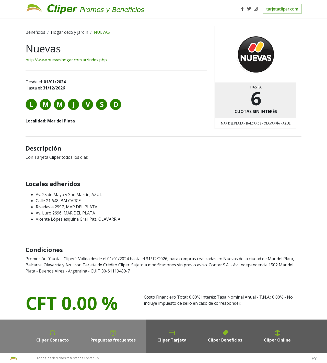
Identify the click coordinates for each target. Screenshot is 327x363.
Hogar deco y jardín (69, 32)
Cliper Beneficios (225, 340)
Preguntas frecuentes (113, 340)
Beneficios (35, 32)
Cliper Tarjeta (171, 340)
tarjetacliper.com (282, 9)
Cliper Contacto (52, 340)
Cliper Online (277, 340)
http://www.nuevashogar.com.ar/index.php (66, 60)
